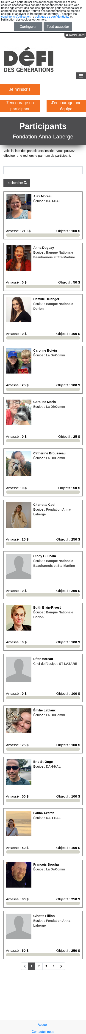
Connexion (75, 35)
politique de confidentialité (52, 16)
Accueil (43, 1024)
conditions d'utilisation (16, 16)
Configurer (27, 26)
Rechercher (16, 183)
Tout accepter (58, 26)
